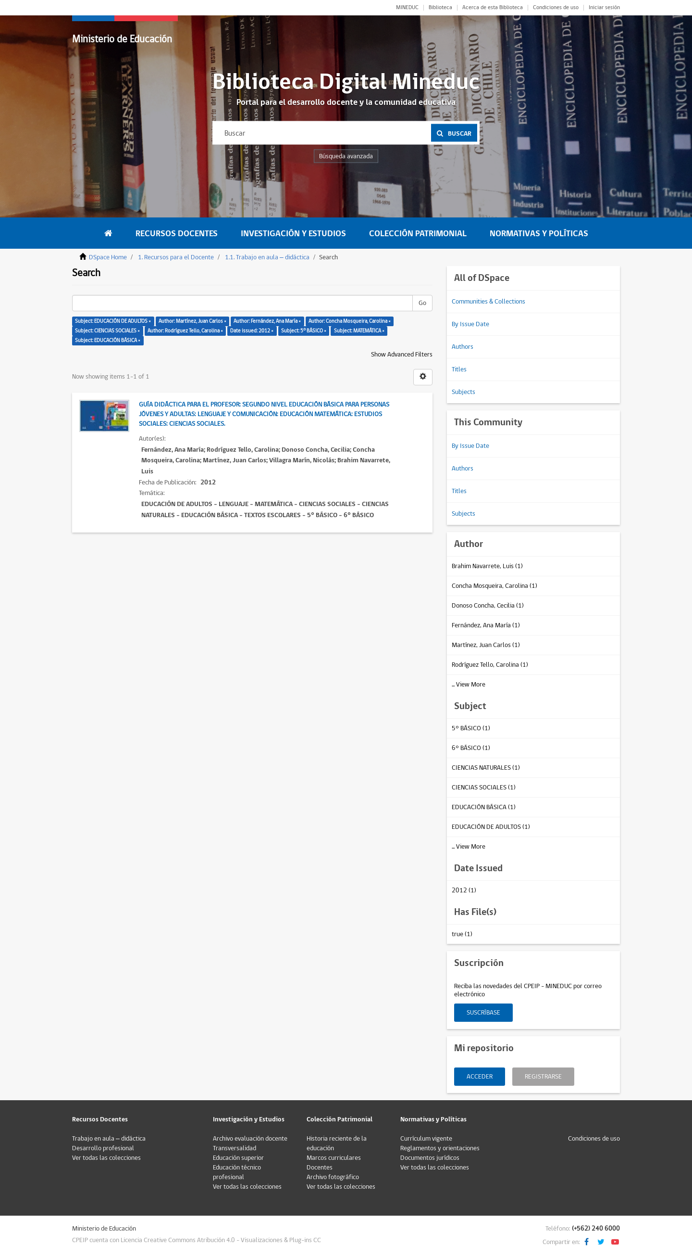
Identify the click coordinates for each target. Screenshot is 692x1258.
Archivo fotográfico (333, 1177)
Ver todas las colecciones (106, 1158)
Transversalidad (234, 1148)
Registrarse (543, 1076)
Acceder (480, 1076)
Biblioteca (440, 8)
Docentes (320, 1167)
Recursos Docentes (177, 234)
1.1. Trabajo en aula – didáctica (267, 257)
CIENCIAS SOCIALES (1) (484, 787)
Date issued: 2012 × (251, 330)
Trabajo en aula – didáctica (109, 1139)
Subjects (463, 392)
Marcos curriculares (334, 1158)
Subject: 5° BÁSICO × (303, 330)
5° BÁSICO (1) (471, 728)
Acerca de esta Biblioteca (492, 8)
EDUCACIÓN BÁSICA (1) (484, 807)
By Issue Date (470, 324)
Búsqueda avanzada (346, 156)
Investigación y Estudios (293, 234)
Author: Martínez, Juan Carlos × (192, 321)
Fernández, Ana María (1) (486, 625)
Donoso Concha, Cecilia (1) (488, 605)
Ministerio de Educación (122, 39)
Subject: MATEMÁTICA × (359, 330)
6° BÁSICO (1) (471, 748)
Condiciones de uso (556, 8)
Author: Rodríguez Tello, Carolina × (185, 330)
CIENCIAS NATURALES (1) (486, 768)
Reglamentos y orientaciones (440, 1148)
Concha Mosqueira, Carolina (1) (494, 586)
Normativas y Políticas (539, 234)
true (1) (462, 934)
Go (422, 303)
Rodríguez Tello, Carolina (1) (490, 665)
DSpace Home (108, 257)
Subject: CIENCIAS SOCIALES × (107, 330)
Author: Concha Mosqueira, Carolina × (350, 321)
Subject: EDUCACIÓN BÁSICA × (107, 340)
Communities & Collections (488, 301)
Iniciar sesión (604, 8)
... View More (468, 684)
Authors (462, 347)
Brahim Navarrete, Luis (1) (487, 566)
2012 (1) (464, 890)
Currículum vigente (426, 1139)
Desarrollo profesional (103, 1148)
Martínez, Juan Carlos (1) (486, 645)
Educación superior (238, 1158)
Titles (459, 369)
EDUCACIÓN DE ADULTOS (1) (491, 827)
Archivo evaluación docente (250, 1139)
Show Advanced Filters (401, 354)
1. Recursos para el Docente (176, 257)
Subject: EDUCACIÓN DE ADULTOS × (113, 321)
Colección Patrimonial (418, 234)
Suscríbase (483, 1012)
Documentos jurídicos (429, 1158)
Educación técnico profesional (237, 1172)
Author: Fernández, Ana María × (267, 321)
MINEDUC (407, 8)
